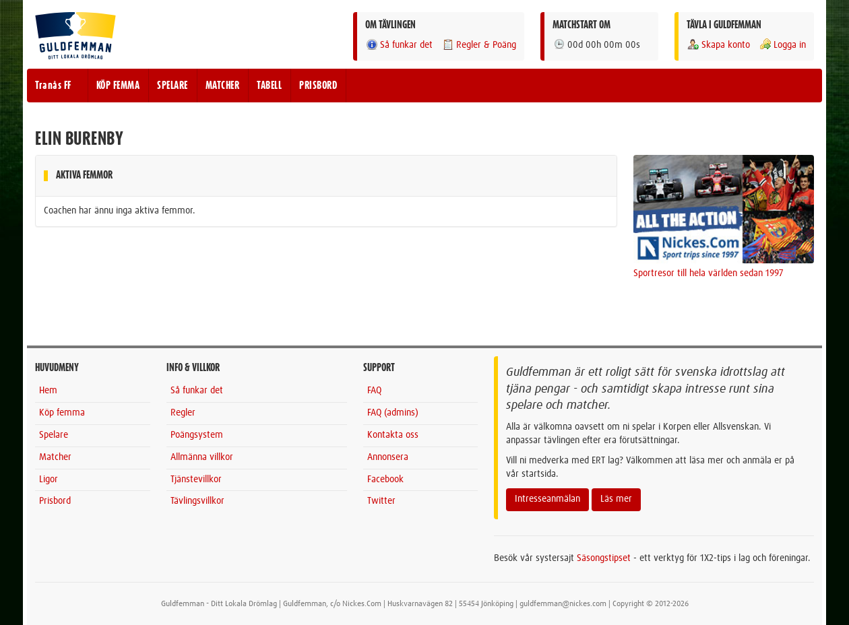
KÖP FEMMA (118, 85)
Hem (48, 390)
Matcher (55, 457)
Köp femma (62, 413)
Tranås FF (53, 85)
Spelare (53, 435)
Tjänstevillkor (196, 479)
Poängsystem (196, 435)
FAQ (374, 390)
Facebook (385, 479)
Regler (182, 413)
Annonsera (387, 457)
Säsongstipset (604, 558)
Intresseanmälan (547, 499)
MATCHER (223, 85)
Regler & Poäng (478, 44)
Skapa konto (718, 44)
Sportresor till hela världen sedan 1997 (708, 273)
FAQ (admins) (392, 413)
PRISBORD (318, 85)
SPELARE (172, 85)
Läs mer (616, 499)
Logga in (782, 44)
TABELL (269, 85)
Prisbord (55, 501)
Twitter (381, 501)
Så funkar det (399, 44)
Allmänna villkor (201, 457)
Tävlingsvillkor (197, 501)
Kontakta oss (392, 435)
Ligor (48, 479)
